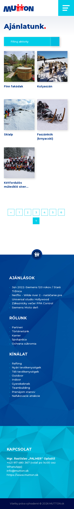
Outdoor (17, 375)
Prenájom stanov (23, 391)
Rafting (17, 363)
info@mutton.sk (18, 470)
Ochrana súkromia (24, 343)
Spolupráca (19, 339)
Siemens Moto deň (25, 307)
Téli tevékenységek (25, 371)
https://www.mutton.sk (22, 474)
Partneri (17, 327)
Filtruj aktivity (20, 41)
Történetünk (20, 331)
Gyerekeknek (21, 383)
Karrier (16, 335)
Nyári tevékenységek (26, 367)
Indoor (16, 379)
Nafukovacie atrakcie (26, 395)
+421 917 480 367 (18, 462)
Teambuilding (21, 387)
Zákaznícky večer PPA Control (32, 303)
